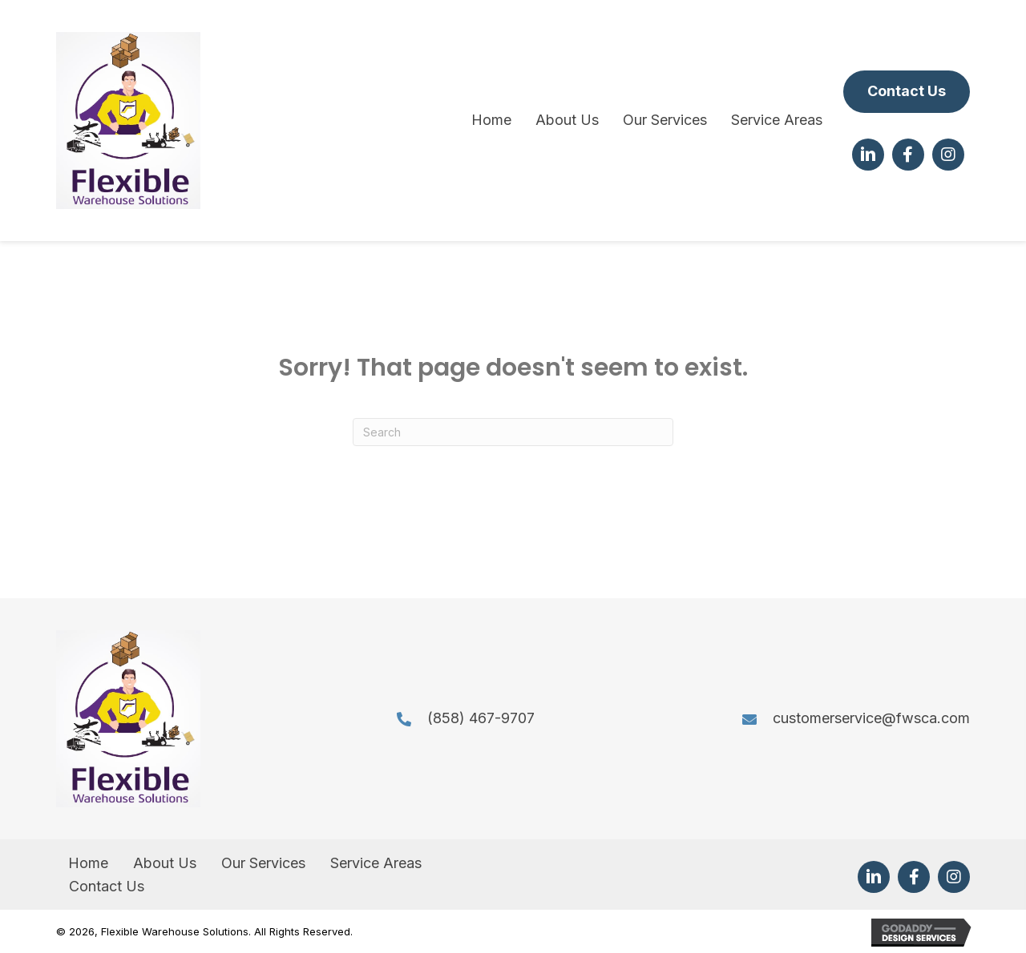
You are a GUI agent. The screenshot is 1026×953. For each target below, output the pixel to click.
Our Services (263, 862)
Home (88, 862)
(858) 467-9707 (481, 718)
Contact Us (106, 886)
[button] (906, 91)
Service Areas (376, 862)
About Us (164, 862)
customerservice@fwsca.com (871, 718)
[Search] (513, 432)
